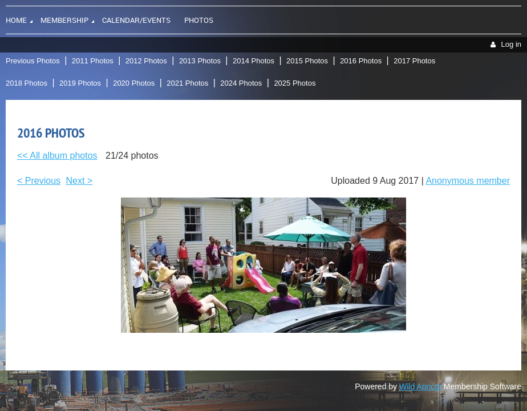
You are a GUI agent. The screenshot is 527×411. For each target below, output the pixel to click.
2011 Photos (92, 61)
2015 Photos (307, 61)
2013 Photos (200, 61)
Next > (79, 181)
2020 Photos (134, 83)
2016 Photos (361, 61)
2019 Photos (80, 83)
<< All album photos (57, 155)
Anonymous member (467, 181)
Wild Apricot (420, 386)
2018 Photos (26, 83)
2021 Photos (187, 83)
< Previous (38, 181)
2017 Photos (414, 61)
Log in (511, 44)
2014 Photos (253, 61)
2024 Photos (241, 83)
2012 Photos (146, 61)
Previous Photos (33, 61)
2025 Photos (294, 83)
